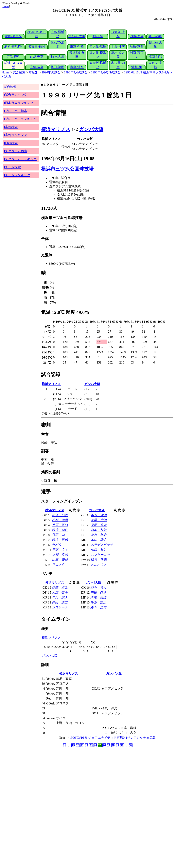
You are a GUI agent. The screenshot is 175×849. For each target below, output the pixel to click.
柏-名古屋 (57, 56)
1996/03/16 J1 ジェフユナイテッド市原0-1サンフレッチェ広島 (112, 737)
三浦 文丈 (60, 549)
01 (64, 745)
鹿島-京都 (136, 46)
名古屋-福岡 (36, 46)
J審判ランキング (15, 135)
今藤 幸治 (99, 520)
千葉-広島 (36, 67)
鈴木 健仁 (60, 530)
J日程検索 (11, 143)
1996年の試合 (51, 72)
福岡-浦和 (155, 56)
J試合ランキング (15, 94)
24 (95, 745)
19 (73, 745)
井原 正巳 (60, 525)
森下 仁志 (98, 607)
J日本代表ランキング (18, 103)
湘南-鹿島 (136, 36)
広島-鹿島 (13, 56)
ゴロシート (60, 607)
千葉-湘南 (118, 46)
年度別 (33, 72)
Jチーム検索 (12, 167)
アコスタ (58, 564)
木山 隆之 (99, 540)
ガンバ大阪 (91, 129)
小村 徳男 (60, 520)
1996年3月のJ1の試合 (106, 72)
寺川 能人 (60, 597)
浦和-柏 (136, 67)
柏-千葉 (98, 36)
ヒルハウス (99, 564)
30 (122, 745)
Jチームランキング (17, 175)
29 (117, 745)
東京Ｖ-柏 (77, 46)
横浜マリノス (55, 129)
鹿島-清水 (77, 67)
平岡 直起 (99, 525)
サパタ (56, 544)
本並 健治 (99, 515)
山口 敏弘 (99, 549)
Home (5, 6)
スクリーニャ (100, 554)
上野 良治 (60, 554)
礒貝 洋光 (99, 559)
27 (108, 745)
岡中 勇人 (98, 587)
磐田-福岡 (57, 67)
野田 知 (58, 535)
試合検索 (19, 72)
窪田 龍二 (60, 602)
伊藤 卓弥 (60, 587)
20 (77, 745)
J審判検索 (11, 127)
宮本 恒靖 (99, 530)
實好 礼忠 (99, 535)
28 (113, 745)
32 (130, 745)
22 (86, 745)
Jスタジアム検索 (15, 151)
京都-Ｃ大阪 (76, 36)
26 (104, 745)
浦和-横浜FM (13, 46)
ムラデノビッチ (102, 544)
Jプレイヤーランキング (20, 119)
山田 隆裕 (60, 559)
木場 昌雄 (98, 597)
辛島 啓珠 (98, 592)
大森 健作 (60, 592)
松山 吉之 (98, 602)
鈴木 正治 (60, 540)
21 (82, 745)
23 (91, 745)
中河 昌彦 (60, 515)
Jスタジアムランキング (20, 159)
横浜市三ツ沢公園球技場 (67, 168)
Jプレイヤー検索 (15, 111)
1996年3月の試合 (76, 72)
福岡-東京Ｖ (13, 36)
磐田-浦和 (155, 36)
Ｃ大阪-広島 (97, 46)
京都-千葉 (36, 56)
